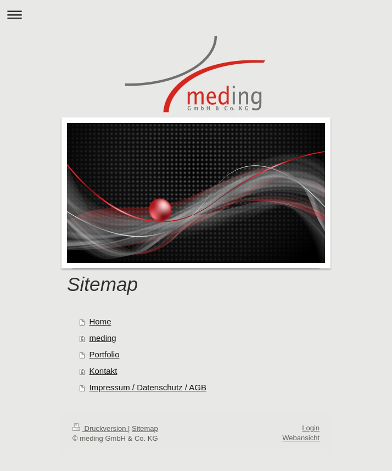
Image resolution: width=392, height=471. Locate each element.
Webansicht (301, 438)
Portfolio (104, 354)
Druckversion (100, 428)
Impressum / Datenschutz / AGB (147, 387)
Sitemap (145, 428)
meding (102, 338)
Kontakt (103, 370)
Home (100, 321)
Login (311, 428)
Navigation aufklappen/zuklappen (196, 14)
